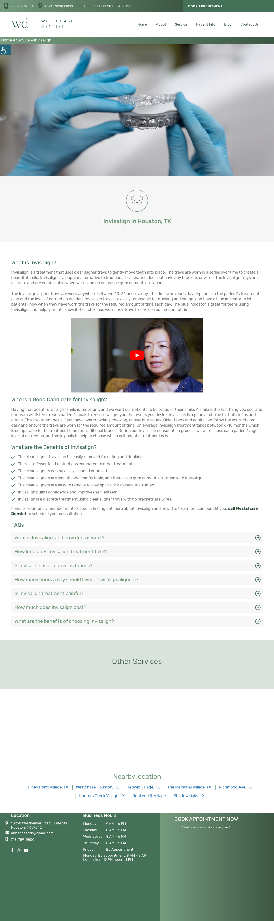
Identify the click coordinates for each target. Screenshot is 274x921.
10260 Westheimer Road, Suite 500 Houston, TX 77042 (84, 6)
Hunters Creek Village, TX (102, 796)
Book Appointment (205, 6)
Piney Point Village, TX (48, 787)
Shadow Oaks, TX (189, 796)
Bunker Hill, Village (149, 796)
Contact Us (249, 24)
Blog (228, 24)
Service (181, 24)
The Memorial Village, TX (189, 787)
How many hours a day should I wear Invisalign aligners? (76, 579)
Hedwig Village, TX (143, 787)
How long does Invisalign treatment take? (61, 551)
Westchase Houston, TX (97, 787)
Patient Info (205, 24)
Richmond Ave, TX (235, 787)
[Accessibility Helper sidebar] (5, 50)
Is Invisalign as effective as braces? (53, 565)
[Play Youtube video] (137, 355)
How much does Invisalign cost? (50, 607)
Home (142, 24)
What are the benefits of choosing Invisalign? (64, 621)
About (161, 24)
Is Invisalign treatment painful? (49, 593)
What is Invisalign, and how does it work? (60, 537)
